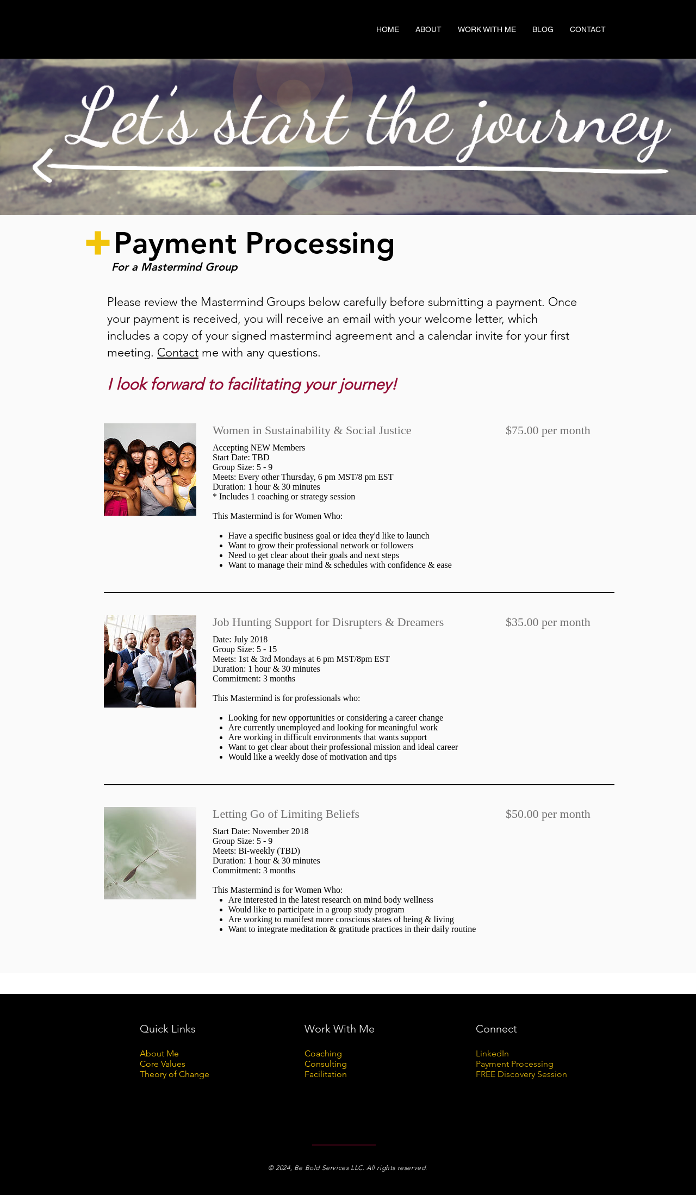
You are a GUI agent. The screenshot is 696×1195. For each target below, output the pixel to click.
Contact (177, 352)
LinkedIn (493, 1053)
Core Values (162, 1064)
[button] (428, 29)
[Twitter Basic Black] (595, 49)
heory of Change (177, 1074)
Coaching (323, 1053)
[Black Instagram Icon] (609, 49)
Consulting (325, 1064)
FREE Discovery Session (521, 1074)
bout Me (162, 1053)
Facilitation (325, 1074)
